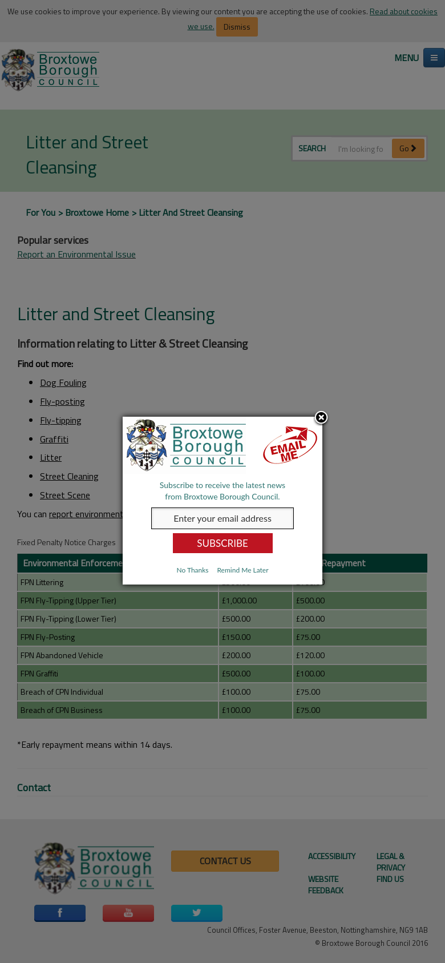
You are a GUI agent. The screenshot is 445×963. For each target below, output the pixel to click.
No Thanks (192, 570)
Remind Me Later (242, 570)
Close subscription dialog (321, 418)
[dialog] (222, 501)
